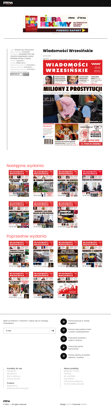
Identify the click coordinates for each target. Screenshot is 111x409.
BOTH (69, 404)
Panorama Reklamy (73, 381)
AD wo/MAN (69, 376)
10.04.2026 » (30, 65)
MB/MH (84, 404)
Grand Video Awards (74, 384)
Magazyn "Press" (72, 371)
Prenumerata (13, 378)
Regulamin (12, 385)
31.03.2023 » (31, 69)
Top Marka (69, 378)
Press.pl (67, 373)
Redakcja (11, 371)
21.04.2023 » (28, 67)
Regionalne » (21, 63)
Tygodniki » (20, 61)
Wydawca (12, 373)
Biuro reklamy (13, 376)
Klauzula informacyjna (18, 388)
